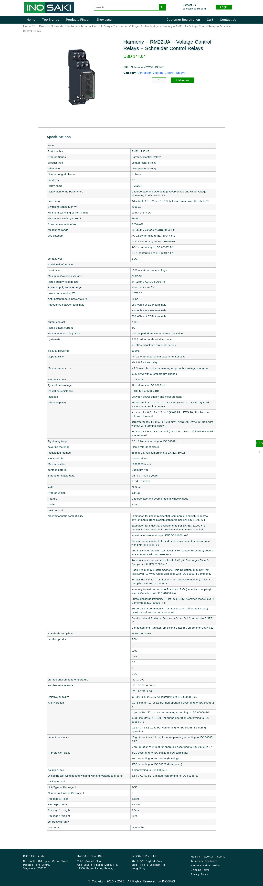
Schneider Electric (63, 26)
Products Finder (78, 20)
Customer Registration (183, 20)
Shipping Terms (200, 869)
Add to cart (182, 80)
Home (31, 20)
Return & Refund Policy (205, 865)
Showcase (104, 20)
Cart (210, 20)
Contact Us (228, 20)
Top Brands (50, 20)
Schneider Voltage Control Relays (137, 26)
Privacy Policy (199, 874)
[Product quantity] (159, 80)
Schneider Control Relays (95, 26)
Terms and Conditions (204, 861)
